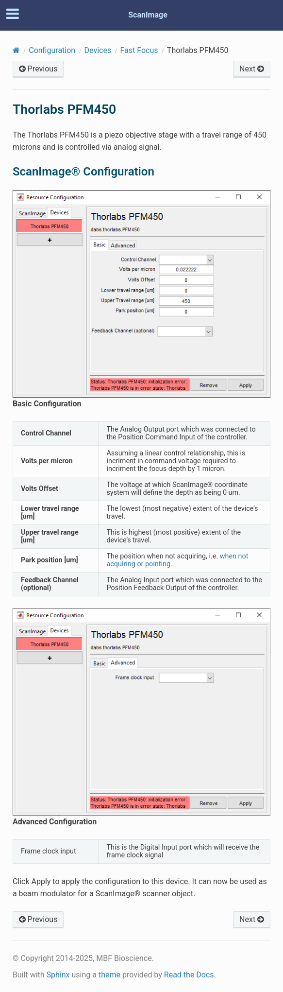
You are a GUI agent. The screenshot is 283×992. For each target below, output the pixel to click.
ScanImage (147, 14)
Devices (98, 50)
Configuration (52, 50)
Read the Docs (189, 974)
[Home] (16, 50)
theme (109, 974)
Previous (38, 68)
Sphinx (58, 974)
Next (251, 68)
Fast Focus (139, 50)
